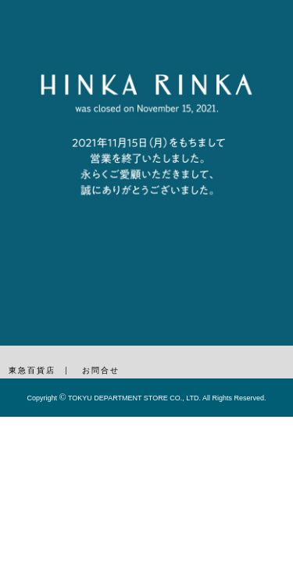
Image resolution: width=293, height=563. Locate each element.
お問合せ (101, 370)
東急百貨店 (32, 370)
